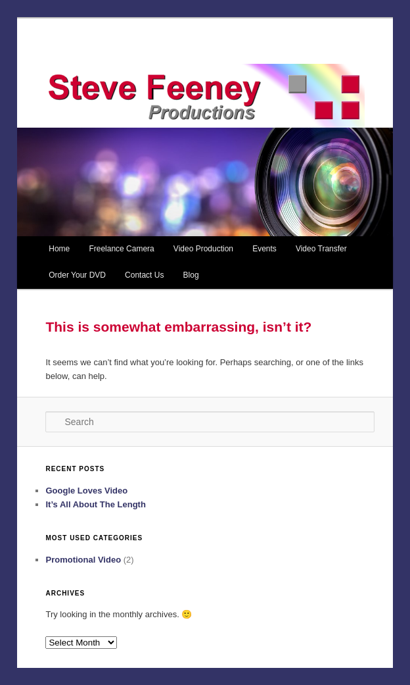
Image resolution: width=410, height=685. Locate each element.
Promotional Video (83, 560)
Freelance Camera (121, 248)
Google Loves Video (86, 490)
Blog (191, 275)
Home (59, 248)
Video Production (203, 248)
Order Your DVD (77, 275)
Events (264, 248)
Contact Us (144, 275)
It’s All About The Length (95, 504)
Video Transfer (321, 248)
